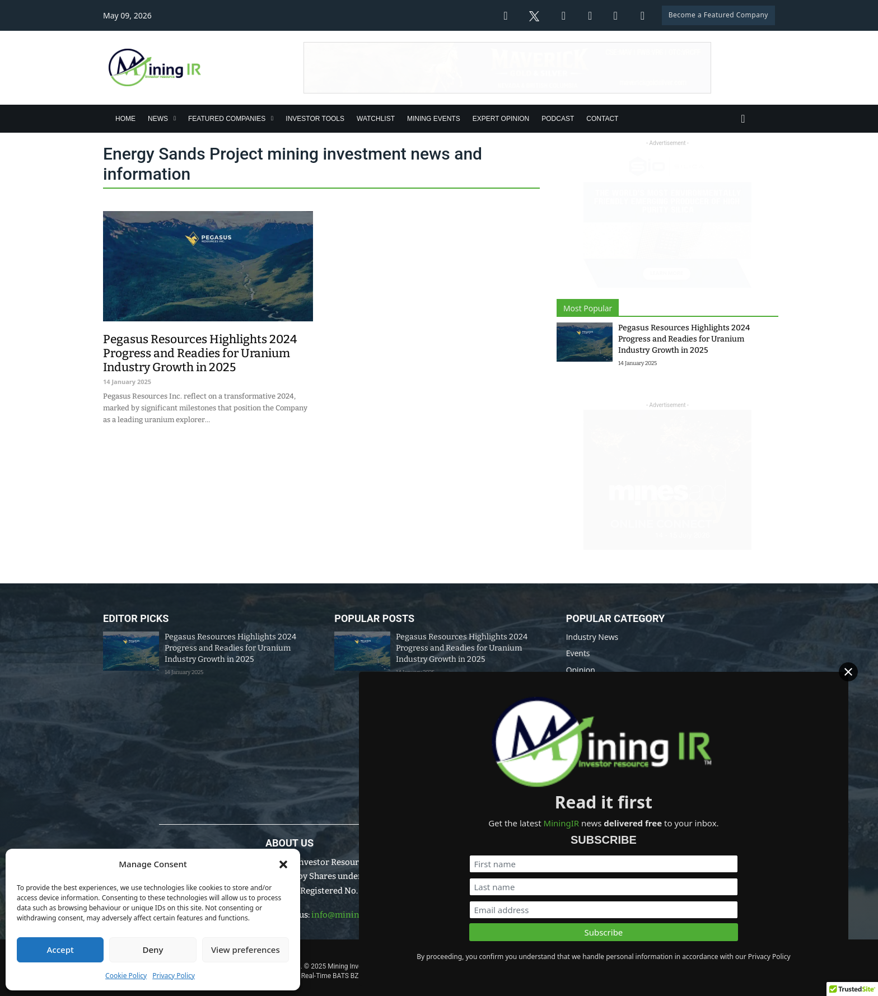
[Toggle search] (743, 119)
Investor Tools (315, 119)
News (158, 119)
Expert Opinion (501, 119)
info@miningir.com (350, 915)
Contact (602, 119)
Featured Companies (226, 119)
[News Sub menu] (175, 118)
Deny (153, 949)
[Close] (860, 680)
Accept (60, 949)
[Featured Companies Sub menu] (272, 118)
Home (125, 119)
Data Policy (438, 950)
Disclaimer (489, 950)
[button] (283, 864)
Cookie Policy (126, 975)
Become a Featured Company (718, 15)
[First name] (748, 835)
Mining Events (433, 119)
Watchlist (376, 119)
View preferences (245, 949)
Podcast (557, 119)
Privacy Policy (173, 975)
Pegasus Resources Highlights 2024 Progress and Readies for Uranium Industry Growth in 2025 (684, 339)
